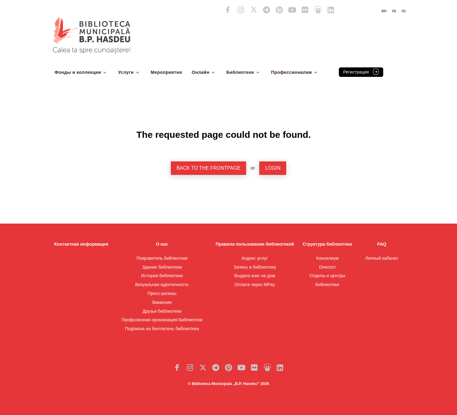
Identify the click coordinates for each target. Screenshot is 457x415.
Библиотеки (240, 72)
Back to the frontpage (209, 168)
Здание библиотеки (162, 267)
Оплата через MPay (254, 284)
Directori (327, 267)
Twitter (254, 10)
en (384, 10)
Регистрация (356, 72)
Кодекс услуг (255, 258)
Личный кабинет (381, 258)
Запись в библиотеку (255, 267)
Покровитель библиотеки (162, 258)
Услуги (126, 72)
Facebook (228, 10)
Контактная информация (81, 244)
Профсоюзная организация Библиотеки (162, 319)
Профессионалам (291, 72)
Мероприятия (166, 72)
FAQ (381, 244)
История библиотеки (162, 275)
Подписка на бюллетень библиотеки (162, 328)
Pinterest (279, 10)
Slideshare (318, 10)
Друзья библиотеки (161, 311)
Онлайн (200, 72)
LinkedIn (331, 10)
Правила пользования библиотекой (254, 244)
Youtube (292, 10)
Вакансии (161, 302)
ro (394, 10)
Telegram (267, 10)
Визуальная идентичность (162, 284)
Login (272, 168)
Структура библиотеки (327, 244)
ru (404, 10)
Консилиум (327, 258)
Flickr (305, 10)
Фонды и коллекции (77, 72)
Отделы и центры (327, 275)
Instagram (241, 10)
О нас (162, 244)
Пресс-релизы (162, 293)
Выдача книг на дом (254, 275)
